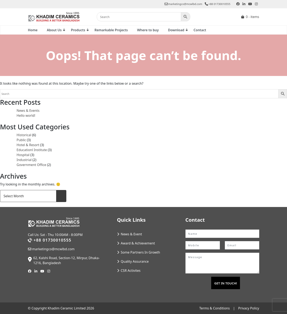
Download (176, 30)
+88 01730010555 (217, 4)
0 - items (252, 16)
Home (33, 30)
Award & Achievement (138, 243)
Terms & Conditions (214, 308)
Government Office (31, 164)
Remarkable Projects (111, 30)
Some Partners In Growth (140, 252)
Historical (24, 135)
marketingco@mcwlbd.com (183, 4)
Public (21, 140)
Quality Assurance (135, 261)
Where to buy (148, 30)
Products (78, 30)
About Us (54, 30)
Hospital (23, 155)
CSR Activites (131, 270)
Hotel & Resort (28, 145)
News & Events (28, 110)
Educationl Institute (32, 150)
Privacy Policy (248, 308)
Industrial (24, 160)
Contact (200, 30)
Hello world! (26, 115)
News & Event (131, 234)
